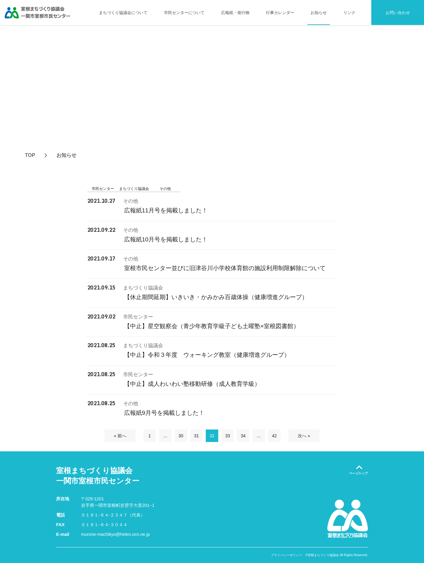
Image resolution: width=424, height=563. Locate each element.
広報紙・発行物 (235, 12)
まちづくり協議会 (134, 189)
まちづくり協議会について (123, 12)
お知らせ (319, 12)
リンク (349, 12)
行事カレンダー (280, 12)
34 (243, 435)
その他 (165, 189)
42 (274, 435)
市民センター (103, 189)
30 (180, 435)
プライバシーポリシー (286, 555)
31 (196, 435)
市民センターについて (184, 12)
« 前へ (120, 435)
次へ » (304, 435)
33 (227, 435)
